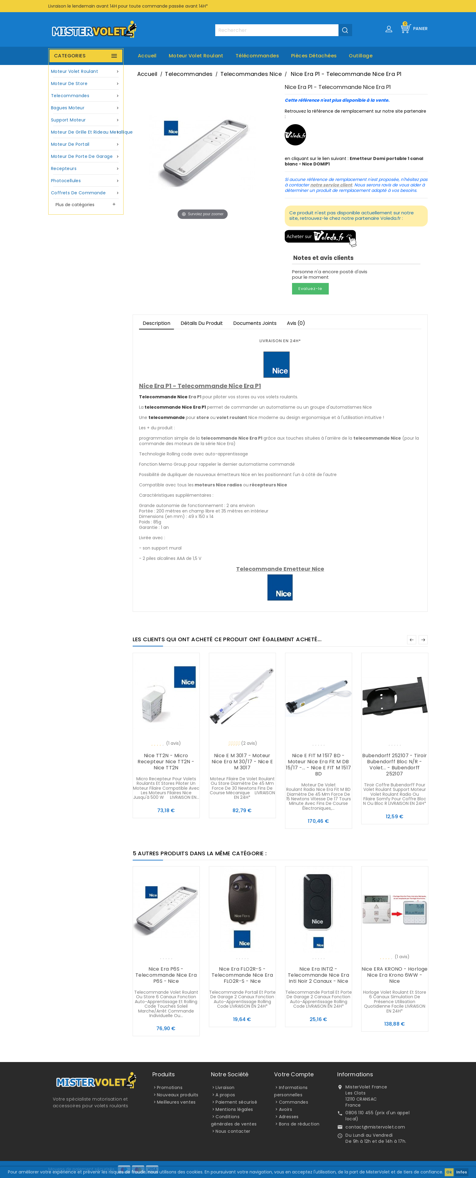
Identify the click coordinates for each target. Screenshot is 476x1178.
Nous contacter (233, 1131)
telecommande (166, 417)
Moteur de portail (86, 144)
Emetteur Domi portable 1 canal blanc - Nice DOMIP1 (354, 161)
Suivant (423, 639)
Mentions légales (234, 1109)
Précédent (411, 639)
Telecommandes (86, 96)
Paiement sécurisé (236, 1102)
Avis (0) (296, 323)
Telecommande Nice (163, 397)
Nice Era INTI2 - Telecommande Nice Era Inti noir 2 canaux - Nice (318, 975)
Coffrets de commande (86, 193)
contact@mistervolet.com (375, 1127)
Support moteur (86, 120)
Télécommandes (257, 55)
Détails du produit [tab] (202, 323)
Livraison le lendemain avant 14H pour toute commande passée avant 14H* (128, 6)
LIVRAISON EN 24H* (280, 341)
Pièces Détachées (314, 55)
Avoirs (285, 1109)
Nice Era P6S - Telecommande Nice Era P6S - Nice (166, 975)
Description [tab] (156, 323)
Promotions (169, 1087)
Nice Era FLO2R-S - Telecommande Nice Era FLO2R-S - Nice (242, 975)
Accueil (147, 55)
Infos (461, 1172)
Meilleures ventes (176, 1102)
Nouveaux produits (178, 1095)
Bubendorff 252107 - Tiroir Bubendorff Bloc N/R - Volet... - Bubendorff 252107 (394, 764)
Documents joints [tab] (255, 323)
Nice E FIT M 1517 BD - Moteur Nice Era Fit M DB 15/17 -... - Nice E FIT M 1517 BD (318, 764)
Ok (449, 1172)
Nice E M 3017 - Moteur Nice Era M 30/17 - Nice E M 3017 (242, 761)
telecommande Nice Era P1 (175, 407)
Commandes (293, 1102)
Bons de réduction (299, 1124)
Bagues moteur (86, 108)
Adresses (289, 1117)
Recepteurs (86, 168)
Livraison (225, 1087)
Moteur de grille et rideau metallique (86, 132)
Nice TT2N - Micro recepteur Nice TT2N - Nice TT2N (166, 761)
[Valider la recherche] (345, 30)
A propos (225, 1095)
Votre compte (294, 1074)
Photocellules (86, 181)
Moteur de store (86, 83)
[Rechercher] (283, 30)
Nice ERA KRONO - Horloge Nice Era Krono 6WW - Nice (395, 975)
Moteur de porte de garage (86, 156)
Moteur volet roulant (196, 55)
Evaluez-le (310, 288)
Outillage (360, 55)
